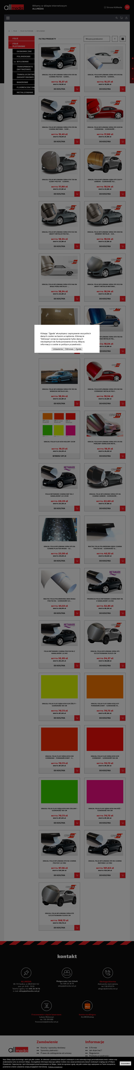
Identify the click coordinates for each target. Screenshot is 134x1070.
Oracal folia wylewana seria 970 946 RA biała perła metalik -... (59, 285)
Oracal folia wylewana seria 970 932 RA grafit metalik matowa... (104, 285)
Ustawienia (58, 349)
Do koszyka (59, 299)
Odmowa (69, 349)
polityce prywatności (71, 344)
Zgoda (78, 349)
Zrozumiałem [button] (125, 1063)
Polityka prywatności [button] (55, 1067)
